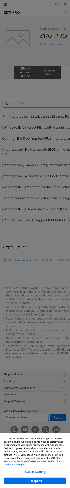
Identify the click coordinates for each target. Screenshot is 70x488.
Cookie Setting (35, 472)
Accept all (35, 481)
